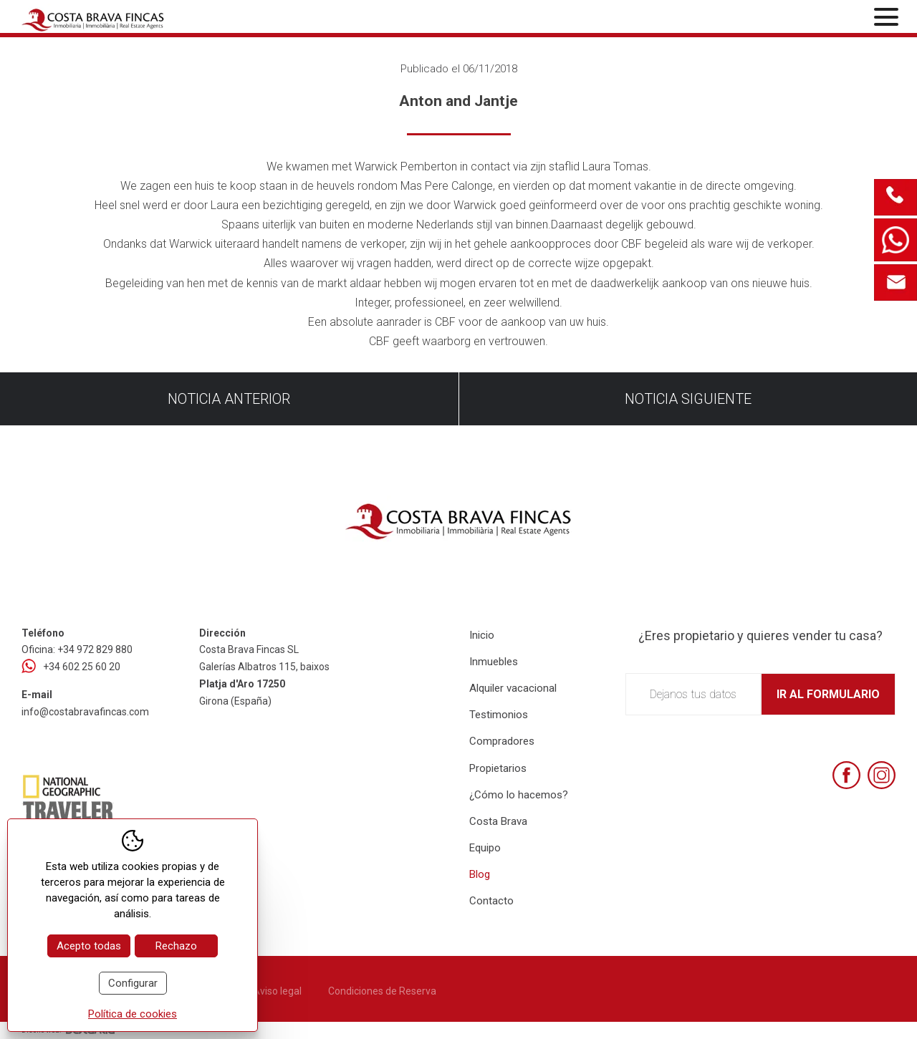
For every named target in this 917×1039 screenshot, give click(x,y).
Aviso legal (277, 991)
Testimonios (498, 714)
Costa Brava (498, 821)
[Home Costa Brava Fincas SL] (165, 18)
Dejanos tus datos (693, 694)
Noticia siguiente (688, 398)
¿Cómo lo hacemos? (518, 794)
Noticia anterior (229, 398)
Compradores (501, 741)
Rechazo (176, 945)
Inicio (481, 635)
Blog (479, 874)
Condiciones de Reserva (382, 991)
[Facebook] (846, 775)
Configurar (133, 983)
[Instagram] (882, 775)
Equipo (485, 847)
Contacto (491, 900)
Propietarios (498, 768)
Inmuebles (493, 661)
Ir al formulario (828, 694)
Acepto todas (89, 945)
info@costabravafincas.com (85, 711)
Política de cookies (132, 1013)
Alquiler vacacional (513, 688)
